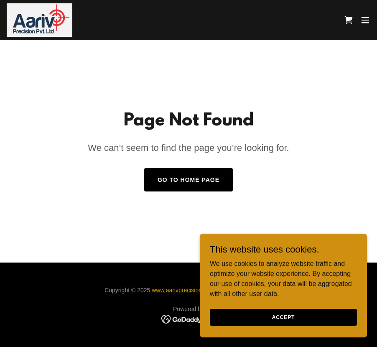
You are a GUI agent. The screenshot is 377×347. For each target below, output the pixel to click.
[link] (39, 20)
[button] (365, 20)
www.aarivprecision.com (183, 290)
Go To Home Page (188, 179)
